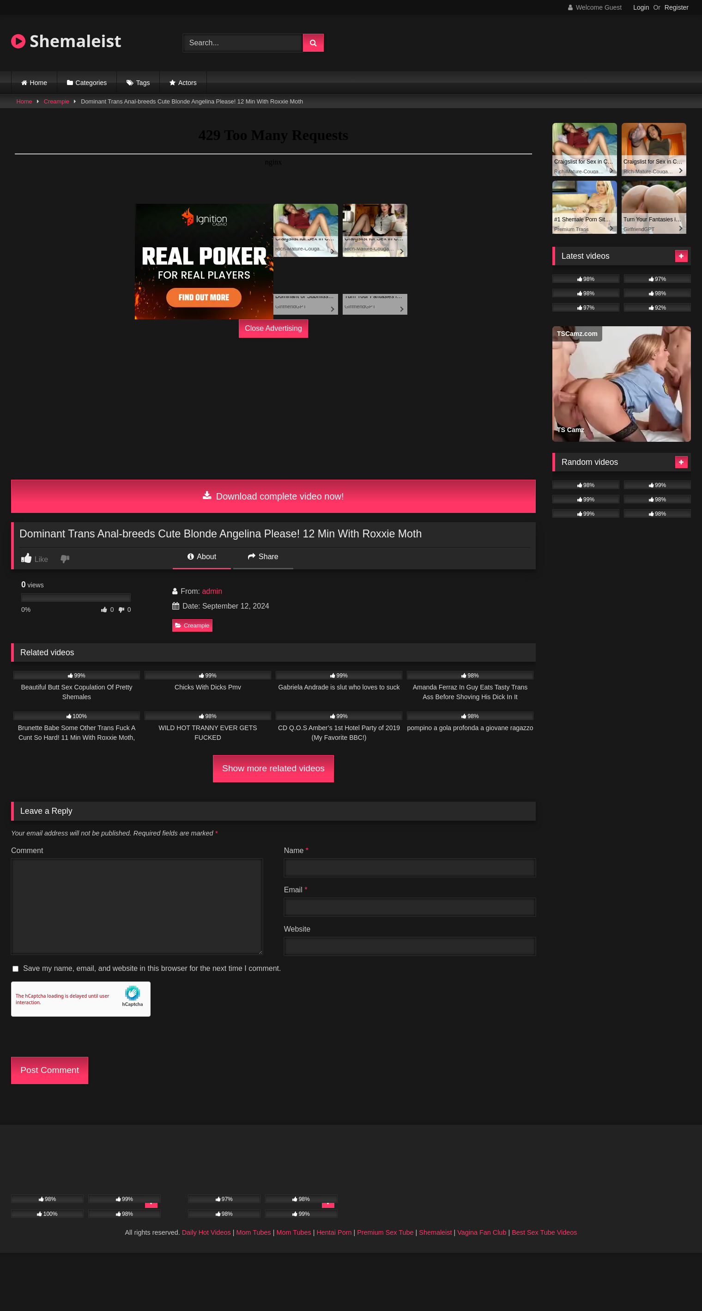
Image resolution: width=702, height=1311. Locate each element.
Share (263, 557)
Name (296, 850)
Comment (27, 850)
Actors (187, 82)
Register (677, 7)
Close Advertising (273, 328)
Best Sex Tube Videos (544, 1232)
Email (296, 890)
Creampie (56, 101)
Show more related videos (273, 768)
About (202, 557)
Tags (143, 82)
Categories (91, 82)
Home (38, 82)
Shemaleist (66, 41)
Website (297, 929)
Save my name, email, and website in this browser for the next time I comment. (152, 968)
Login (641, 7)
